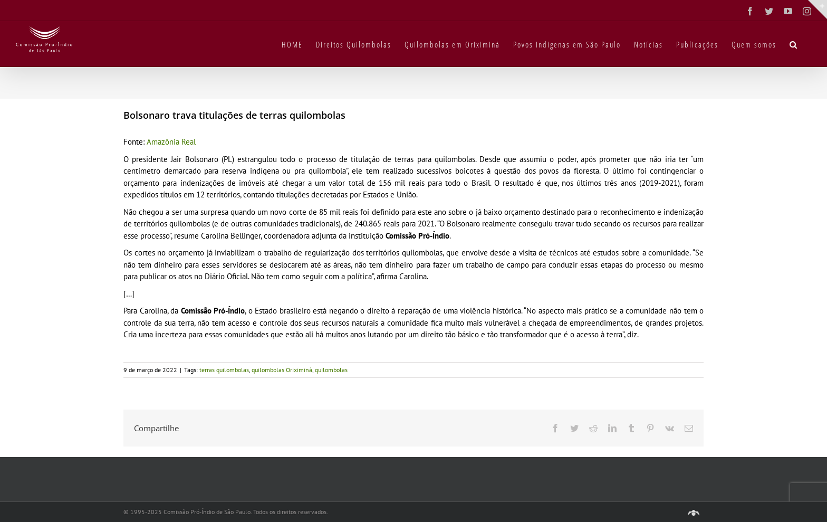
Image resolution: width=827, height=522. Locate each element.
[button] (794, 44)
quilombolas (331, 370)
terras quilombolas (224, 370)
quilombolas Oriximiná (282, 370)
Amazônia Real (171, 142)
